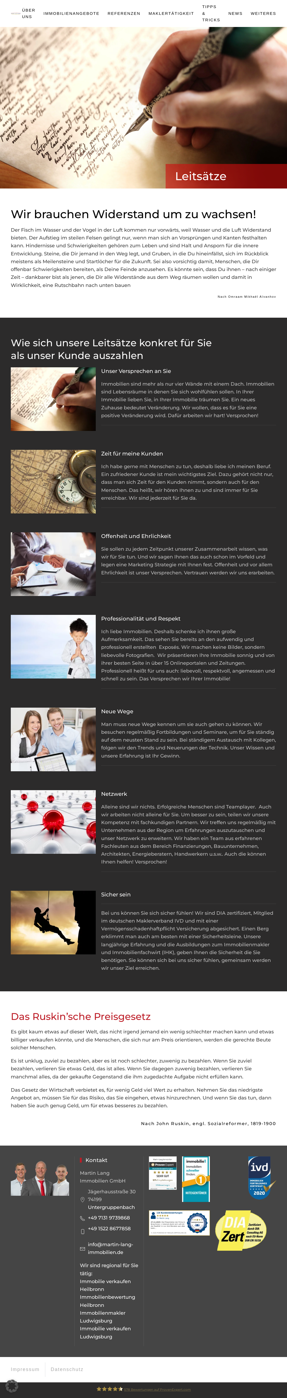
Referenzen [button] (124, 13)
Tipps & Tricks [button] (211, 13)
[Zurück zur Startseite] (16, 13)
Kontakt (96, 1160)
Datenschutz (67, 1369)
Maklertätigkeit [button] (171, 13)
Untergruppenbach (111, 1207)
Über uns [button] (29, 13)
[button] (12, 1386)
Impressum (25, 1369)
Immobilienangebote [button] (71, 13)
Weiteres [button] (263, 13)
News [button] (235, 13)
